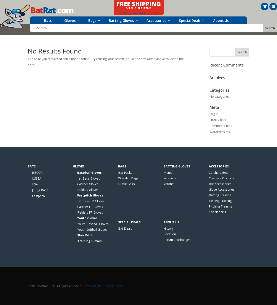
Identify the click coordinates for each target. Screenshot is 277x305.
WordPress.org (219, 132)
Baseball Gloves (89, 172)
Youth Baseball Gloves (93, 224)
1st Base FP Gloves (91, 201)
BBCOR (37, 172)
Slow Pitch (85, 235)
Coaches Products (221, 178)
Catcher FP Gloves (90, 207)
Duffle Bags (126, 184)
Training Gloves (89, 241)
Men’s (168, 172)
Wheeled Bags (128, 178)
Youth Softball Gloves (92, 229)
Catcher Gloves (87, 184)
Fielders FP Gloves (90, 212)
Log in (213, 114)
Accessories (156, 21)
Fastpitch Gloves (90, 195)
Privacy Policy (113, 286)
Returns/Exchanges (177, 240)
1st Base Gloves (88, 178)
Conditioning (217, 212)
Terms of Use (92, 286)
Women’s (170, 178)
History (169, 228)
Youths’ (169, 184)
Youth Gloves (87, 218)
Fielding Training (220, 201)
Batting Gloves (121, 21)
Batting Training (220, 195)
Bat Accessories (220, 184)
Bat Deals (125, 228)
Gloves (70, 21)
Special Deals (190, 21)
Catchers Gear (219, 172)
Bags (92, 21)
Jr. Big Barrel (40, 190)
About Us (221, 21)
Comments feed (220, 126)
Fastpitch (38, 196)
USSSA (36, 178)
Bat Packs (125, 172)
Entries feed (217, 120)
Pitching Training (220, 206)
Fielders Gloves (87, 190)
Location (170, 234)
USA (35, 184)
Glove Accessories (221, 189)
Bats (48, 21)
